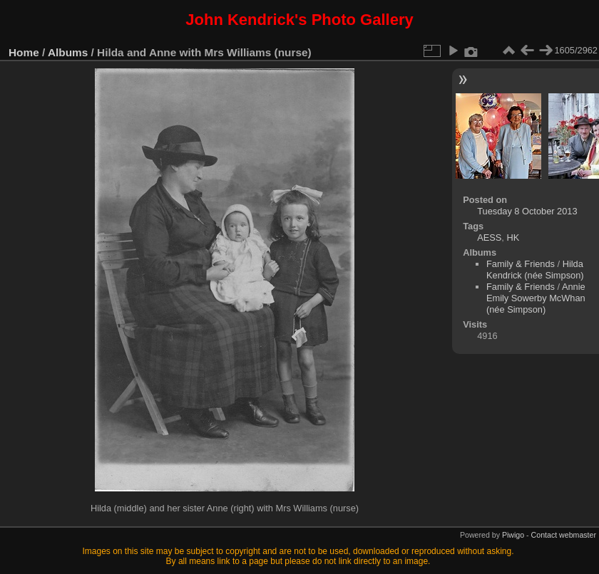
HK (512, 237)
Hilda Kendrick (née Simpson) (535, 270)
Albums (68, 52)
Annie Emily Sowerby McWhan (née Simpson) (535, 298)
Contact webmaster (563, 535)
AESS (489, 237)
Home (24, 52)
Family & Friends (520, 264)
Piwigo (513, 535)
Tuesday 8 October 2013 (527, 211)
